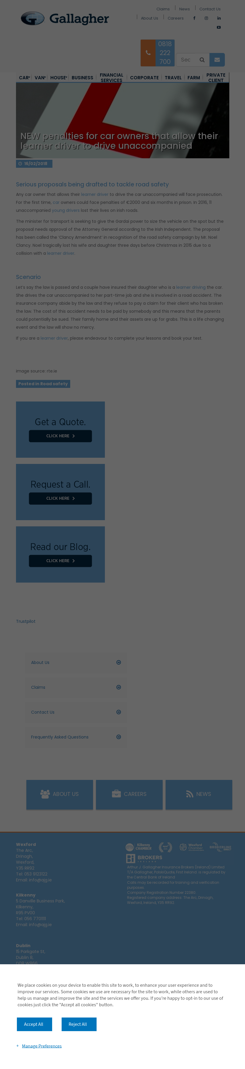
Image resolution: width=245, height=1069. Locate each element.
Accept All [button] (33, 1024)
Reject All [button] (78, 1024)
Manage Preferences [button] (42, 1046)
